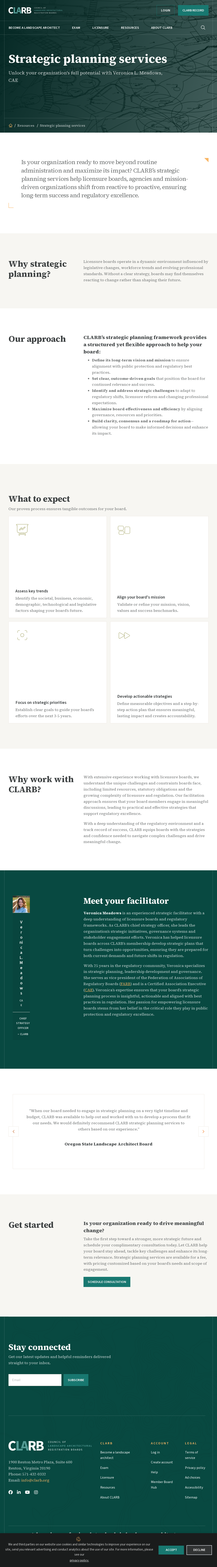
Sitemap (191, 1500)
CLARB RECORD (193, 10)
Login (165, 10)
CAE (89, 990)
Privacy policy (195, 1468)
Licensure (100, 27)
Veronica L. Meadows (21, 957)
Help (154, 1473)
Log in (156, 1451)
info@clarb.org (35, 1479)
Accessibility (194, 1489)
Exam (76, 27)
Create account (163, 1462)
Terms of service (192, 1455)
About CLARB (161, 27)
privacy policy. (79, 1560)
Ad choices (193, 1479)
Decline (199, 1550)
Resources (130, 27)
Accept (171, 1550)
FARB (126, 983)
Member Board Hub (163, 1486)
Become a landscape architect (34, 27)
